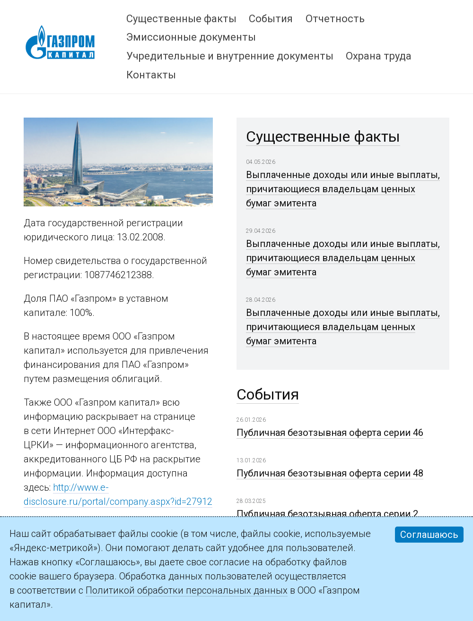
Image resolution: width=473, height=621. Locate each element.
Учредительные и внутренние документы (229, 56)
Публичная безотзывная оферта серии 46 (329, 432)
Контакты (151, 75)
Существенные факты (181, 19)
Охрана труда (379, 56)
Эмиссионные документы (191, 37)
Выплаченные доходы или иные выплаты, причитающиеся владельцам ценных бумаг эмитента (343, 189)
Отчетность (335, 19)
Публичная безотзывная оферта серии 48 (329, 473)
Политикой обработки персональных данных (187, 590)
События (271, 19)
